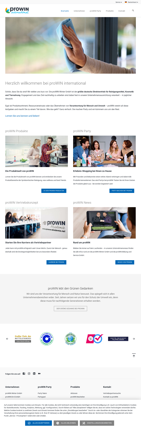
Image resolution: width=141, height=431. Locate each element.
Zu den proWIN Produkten (53, 191)
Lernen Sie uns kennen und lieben (22, 116)
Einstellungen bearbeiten (97, 423)
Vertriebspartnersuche (112, 393)
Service (118, 2)
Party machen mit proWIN (122, 191)
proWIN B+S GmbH (12, 397)
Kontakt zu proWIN (110, 397)
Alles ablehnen (66, 423)
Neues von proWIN (125, 262)
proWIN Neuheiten (77, 397)
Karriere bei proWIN (56, 262)
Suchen (133, 10)
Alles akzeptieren (38, 423)
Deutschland (132, 2)
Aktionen (73, 393)
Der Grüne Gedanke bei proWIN (70, 309)
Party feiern (42, 393)
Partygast (42, 397)
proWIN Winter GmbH (13, 393)
